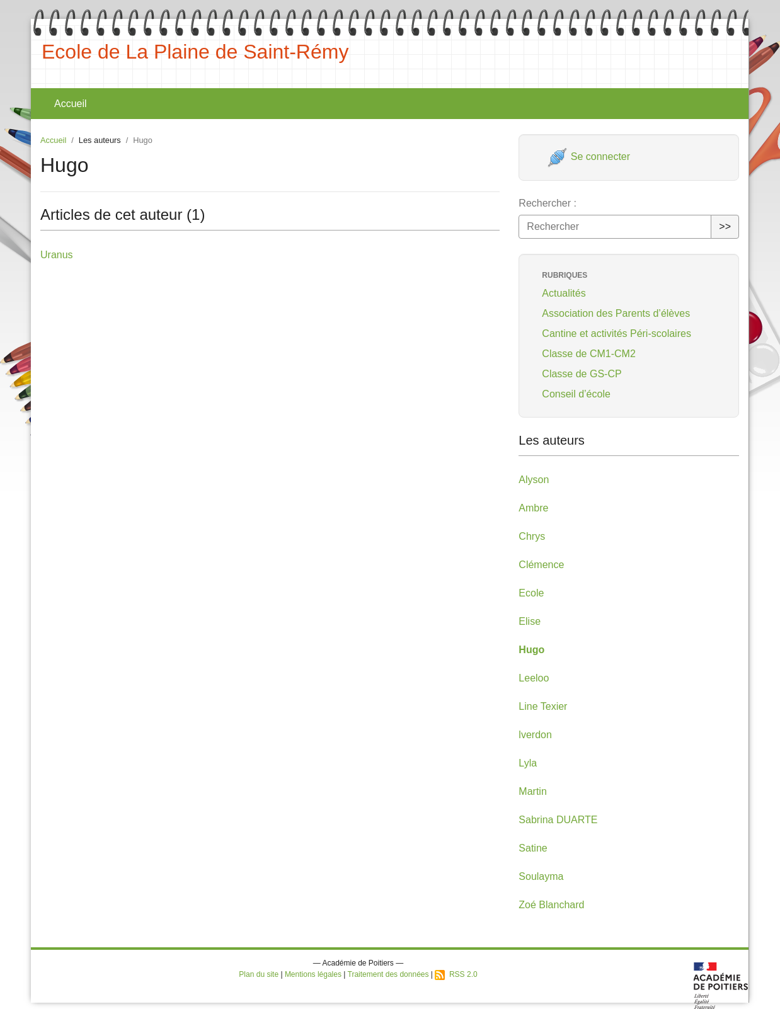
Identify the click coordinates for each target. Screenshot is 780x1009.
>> (725, 226)
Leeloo (534, 678)
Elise (530, 621)
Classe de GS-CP (581, 373)
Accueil (70, 103)
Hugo (531, 649)
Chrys (532, 536)
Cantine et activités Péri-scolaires (616, 333)
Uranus (56, 254)
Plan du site (258, 974)
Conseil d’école (576, 394)
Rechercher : (547, 203)
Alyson (534, 479)
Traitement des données (388, 974)
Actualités (563, 293)
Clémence (541, 564)
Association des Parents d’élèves (616, 313)
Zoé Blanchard (551, 904)
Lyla (528, 763)
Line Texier (543, 706)
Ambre (533, 508)
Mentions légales (313, 974)
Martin (532, 791)
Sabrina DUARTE (558, 819)
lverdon (535, 734)
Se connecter (589, 156)
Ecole (531, 593)
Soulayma (541, 876)
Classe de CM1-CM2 (588, 353)
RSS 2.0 (456, 974)
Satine (533, 848)
